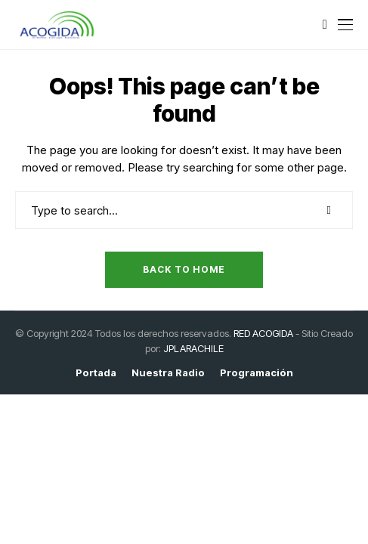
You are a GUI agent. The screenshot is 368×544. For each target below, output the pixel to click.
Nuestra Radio (168, 373)
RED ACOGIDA (263, 333)
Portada (96, 373)
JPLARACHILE (193, 348)
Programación (256, 373)
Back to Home (184, 269)
